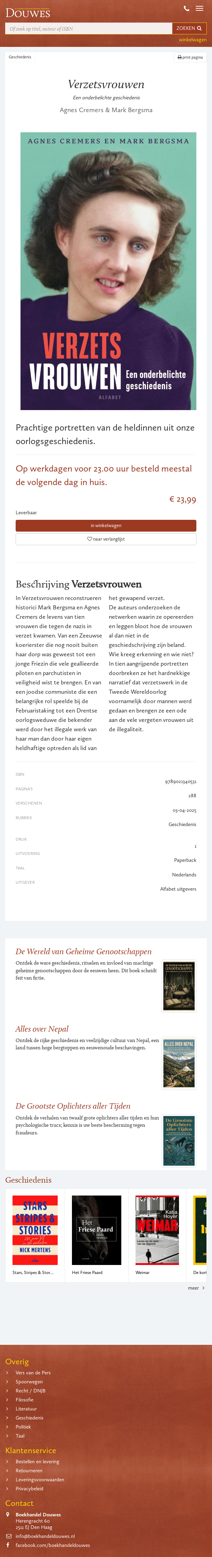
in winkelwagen (106, 525)
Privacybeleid (29, 1488)
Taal (20, 1436)
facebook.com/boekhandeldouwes (53, 1545)
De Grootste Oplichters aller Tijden (73, 1106)
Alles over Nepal (42, 1029)
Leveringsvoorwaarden (40, 1479)
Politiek (23, 1427)
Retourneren (29, 1470)
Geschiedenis (20, 57)
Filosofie (24, 1400)
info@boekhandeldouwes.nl (45, 1536)
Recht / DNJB (31, 1391)
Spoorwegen (29, 1382)
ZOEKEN (189, 28)
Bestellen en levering (37, 1461)
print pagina (190, 57)
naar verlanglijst (106, 539)
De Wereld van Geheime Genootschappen (84, 951)
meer (197, 1288)
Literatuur (26, 1409)
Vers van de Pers (33, 1372)
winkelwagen (193, 39)
